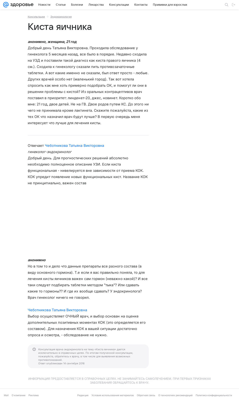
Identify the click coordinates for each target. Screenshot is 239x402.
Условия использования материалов (113, 395)
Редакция (82, 395)
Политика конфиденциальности (214, 395)
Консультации (36, 16)
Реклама (34, 395)
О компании (18, 395)
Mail (6, 395)
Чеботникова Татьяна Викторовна (74, 146)
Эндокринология (61, 16)
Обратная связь (146, 395)
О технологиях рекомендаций (175, 395)
